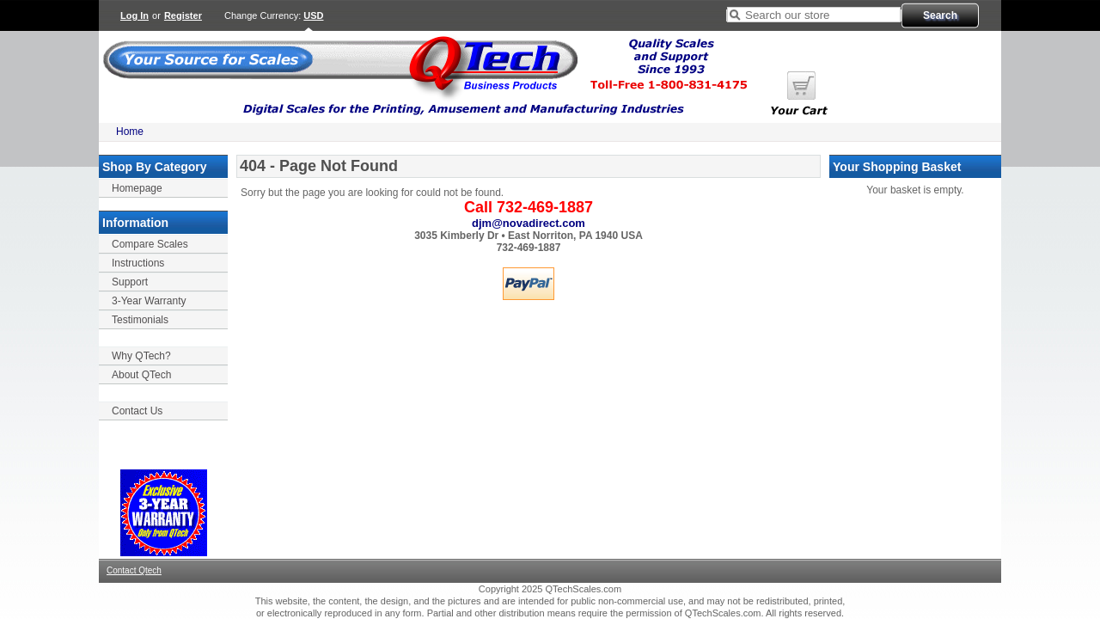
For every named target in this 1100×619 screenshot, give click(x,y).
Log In (134, 15)
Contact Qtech (134, 570)
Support (130, 282)
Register (183, 15)
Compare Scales (150, 244)
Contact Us (137, 411)
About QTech (141, 375)
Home (130, 132)
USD (313, 15)
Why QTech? (141, 356)
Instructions (138, 263)
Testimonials (140, 320)
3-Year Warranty (149, 301)
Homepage (137, 188)
